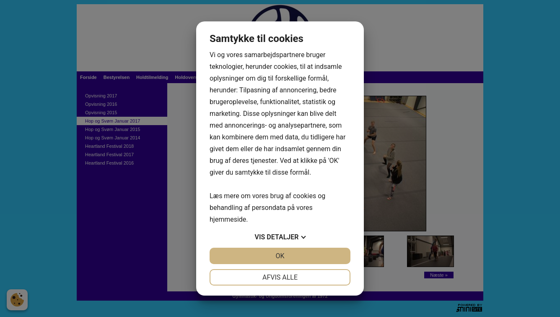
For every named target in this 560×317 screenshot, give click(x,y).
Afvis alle (280, 277)
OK (279, 256)
